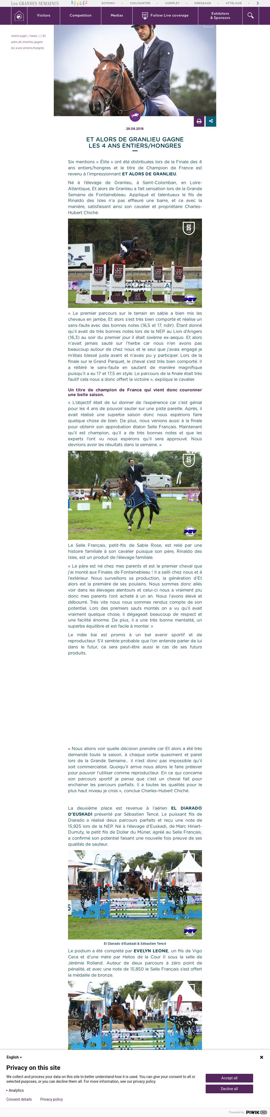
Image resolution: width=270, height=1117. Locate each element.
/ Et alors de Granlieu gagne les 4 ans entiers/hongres (28, 42)
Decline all (229, 1089)
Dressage (202, 3)
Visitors (43, 15)
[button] (43, 16)
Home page (19, 36)
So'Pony (108, 3)
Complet (172, 3)
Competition (80, 15)
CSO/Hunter (140, 3)
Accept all (229, 1078)
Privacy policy (51, 1099)
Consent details (19, 1099)
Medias (117, 15)
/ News (32, 36)
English (15, 1057)
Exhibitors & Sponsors (220, 16)
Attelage (234, 3)
